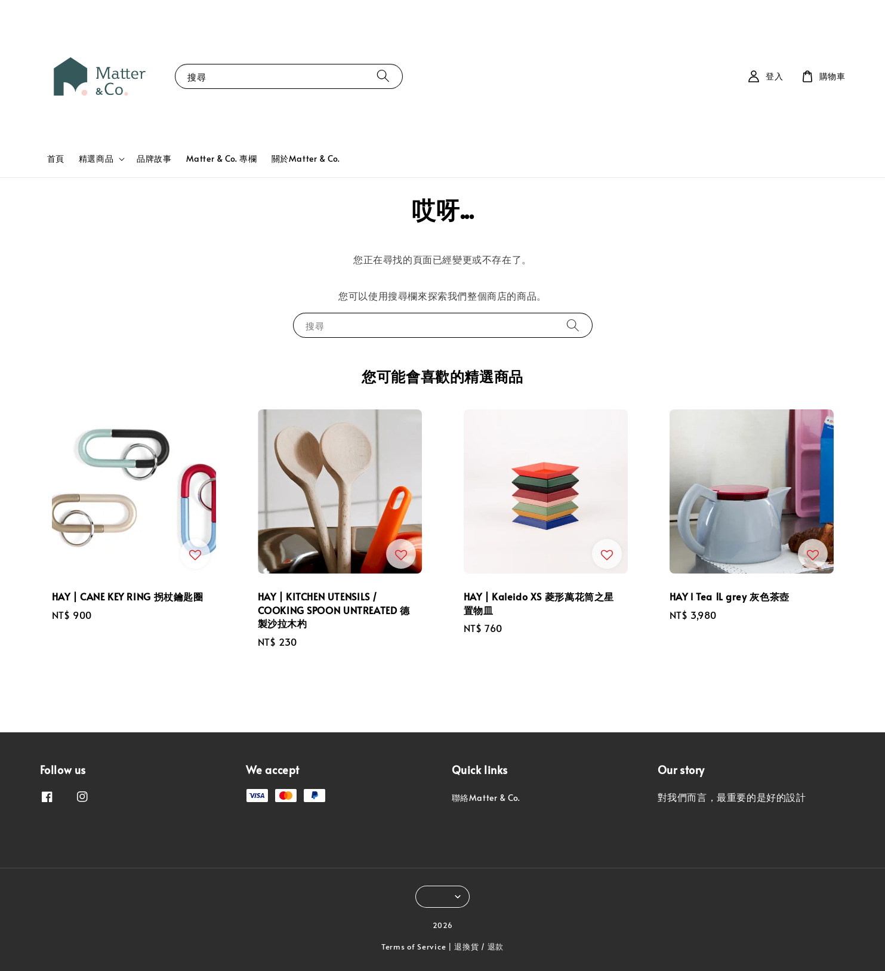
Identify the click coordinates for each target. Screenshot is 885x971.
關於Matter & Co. (306, 158)
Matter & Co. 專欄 (221, 158)
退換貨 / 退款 (479, 946)
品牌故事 (154, 158)
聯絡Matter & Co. (486, 798)
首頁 (55, 158)
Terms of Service (413, 946)
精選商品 (96, 158)
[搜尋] (383, 76)
